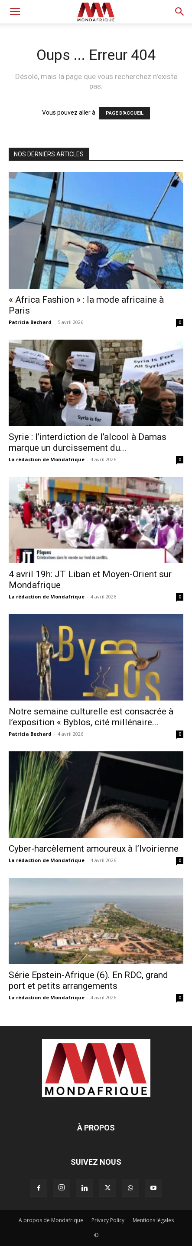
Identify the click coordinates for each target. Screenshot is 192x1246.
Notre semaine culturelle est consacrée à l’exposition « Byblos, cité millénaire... (91, 716)
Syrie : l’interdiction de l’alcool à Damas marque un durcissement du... (87, 442)
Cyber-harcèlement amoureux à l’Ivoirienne (94, 848)
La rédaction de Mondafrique (47, 459)
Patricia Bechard (30, 322)
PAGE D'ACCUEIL (124, 113)
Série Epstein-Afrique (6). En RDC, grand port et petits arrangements (88, 980)
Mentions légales (153, 1220)
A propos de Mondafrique (51, 1220)
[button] (15, 11)
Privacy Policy (107, 1220)
